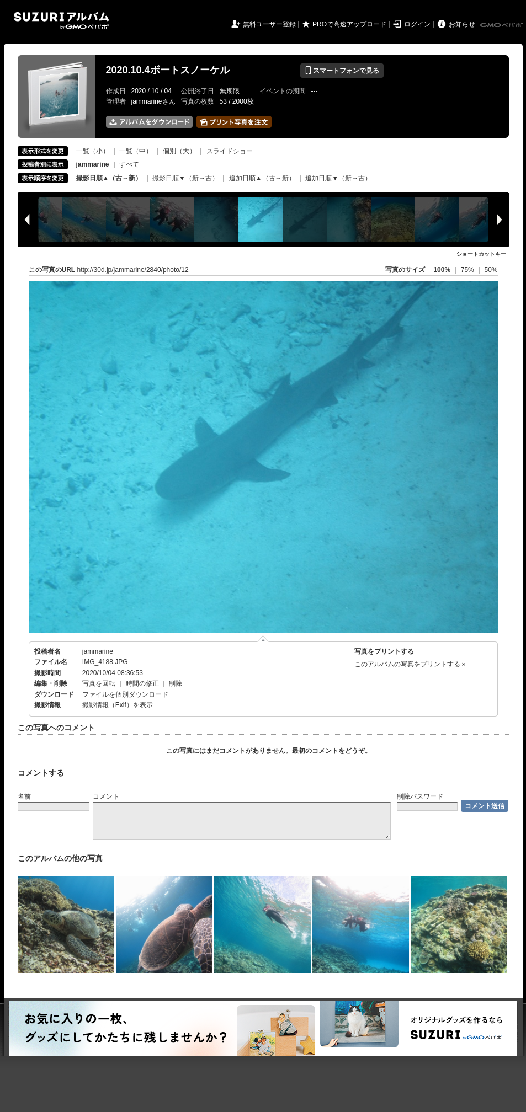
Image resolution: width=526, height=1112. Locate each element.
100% (442, 270)
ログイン (417, 24)
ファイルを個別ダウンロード (125, 694)
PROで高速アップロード (349, 24)
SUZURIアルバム (61, 21)
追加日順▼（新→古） (338, 178)
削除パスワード (420, 796)
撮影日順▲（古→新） (109, 178)
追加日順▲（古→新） (262, 178)
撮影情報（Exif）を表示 (117, 705)
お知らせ (462, 24)
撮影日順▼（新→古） (185, 178)
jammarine (97, 651)
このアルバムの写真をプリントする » (410, 664)
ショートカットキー (481, 254)
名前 (24, 796)
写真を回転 (98, 683)
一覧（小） (92, 151)
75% (468, 270)
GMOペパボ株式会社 (502, 25)
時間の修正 (142, 683)
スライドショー (229, 151)
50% (490, 270)
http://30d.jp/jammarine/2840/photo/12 (133, 270)
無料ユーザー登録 (269, 24)
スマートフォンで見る (342, 70)
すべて (129, 164)
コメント (106, 796)
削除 (175, 683)
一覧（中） (135, 151)
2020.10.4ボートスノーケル (168, 70)
